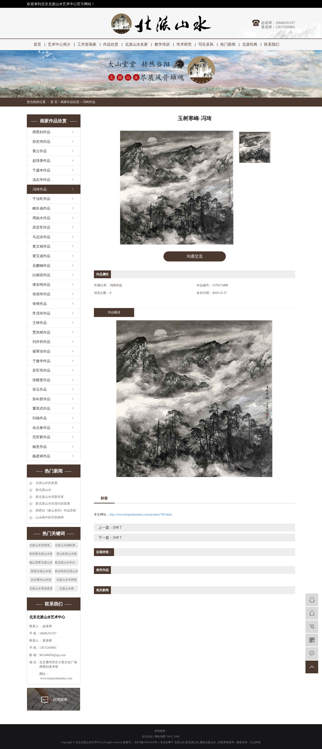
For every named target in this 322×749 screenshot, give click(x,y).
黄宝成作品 (41, 256)
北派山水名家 (136, 44)
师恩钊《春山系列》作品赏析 (55, 510)
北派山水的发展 (46, 483)
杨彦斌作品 (41, 456)
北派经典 (249, 44)
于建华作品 (41, 361)
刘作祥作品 (41, 342)
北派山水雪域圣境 (41, 588)
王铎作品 (39, 323)
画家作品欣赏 (70, 102)
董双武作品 (41, 408)
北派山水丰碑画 (66, 579)
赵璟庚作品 (41, 161)
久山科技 (255, 742)
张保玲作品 (41, 294)
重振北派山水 (208, 742)
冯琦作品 (89, 102)
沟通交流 (194, 256)
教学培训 (162, 44)
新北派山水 (43, 490)
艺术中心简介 (59, 44)
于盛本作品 (41, 170)
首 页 (53, 102)
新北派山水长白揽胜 (66, 562)
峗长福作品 (41, 208)
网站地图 (160, 736)
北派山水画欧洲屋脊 (66, 545)
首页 (37, 44)
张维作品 (39, 304)
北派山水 (179, 742)
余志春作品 (41, 428)
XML (177, 736)
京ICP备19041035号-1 (147, 742)
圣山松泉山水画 (66, 553)
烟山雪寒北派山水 (41, 562)
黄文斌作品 (41, 246)
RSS (169, 736)
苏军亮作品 (41, 370)
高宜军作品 (41, 227)
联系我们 (271, 44)
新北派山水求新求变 (49, 497)
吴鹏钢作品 (41, 266)
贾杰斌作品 (41, 332)
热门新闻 (227, 44)
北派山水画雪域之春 (41, 545)
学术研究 (184, 44)
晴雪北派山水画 (41, 571)
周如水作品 (41, 218)
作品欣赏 (110, 44)
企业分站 (147, 736)
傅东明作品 (41, 285)
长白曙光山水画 (41, 579)
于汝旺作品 (41, 199)
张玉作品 (39, 389)
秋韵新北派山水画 (41, 553)
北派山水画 (66, 588)
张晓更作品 (41, 380)
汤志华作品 (41, 180)
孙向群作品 (41, 399)
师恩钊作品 (41, 132)
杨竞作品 (39, 447)
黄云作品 (39, 151)
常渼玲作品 (41, 313)
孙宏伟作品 (41, 141)
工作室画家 (86, 44)
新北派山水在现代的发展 (52, 503)
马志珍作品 (41, 237)
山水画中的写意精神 (49, 517)
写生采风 (206, 44)
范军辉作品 (41, 437)
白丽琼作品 (41, 275)
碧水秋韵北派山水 (66, 571)
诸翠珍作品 (41, 351)
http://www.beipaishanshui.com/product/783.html (141, 514)
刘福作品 (39, 418)
